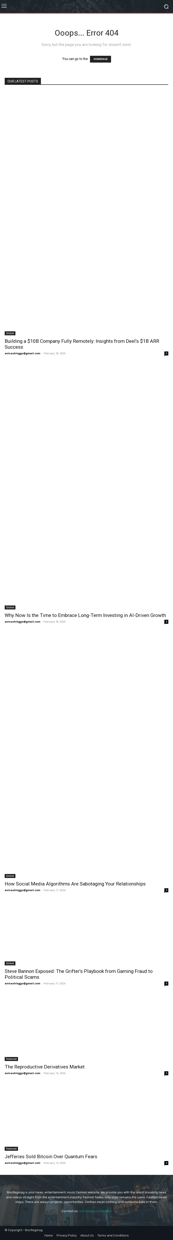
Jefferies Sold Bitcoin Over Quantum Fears (51, 1156)
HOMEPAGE (101, 59)
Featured (11, 1059)
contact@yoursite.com (95, 1211)
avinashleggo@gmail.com (22, 353)
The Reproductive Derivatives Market (45, 1067)
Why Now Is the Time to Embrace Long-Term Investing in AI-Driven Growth (85, 615)
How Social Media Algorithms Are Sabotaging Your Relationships (75, 884)
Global (10, 333)
